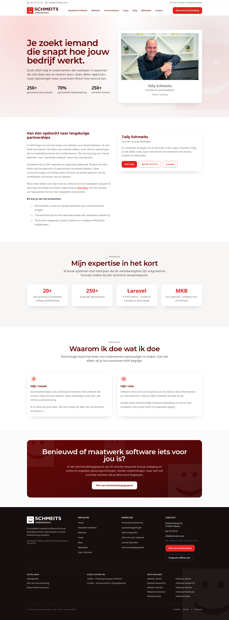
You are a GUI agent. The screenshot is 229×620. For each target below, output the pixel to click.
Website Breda (154, 596)
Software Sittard (183, 578)
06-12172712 (35, 2)
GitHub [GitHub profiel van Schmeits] (186, 609)
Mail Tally (129, 164)
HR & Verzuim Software (133, 537)
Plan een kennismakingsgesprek (114, 485)
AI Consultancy (111, 10)
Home (81, 522)
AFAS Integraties (129, 532)
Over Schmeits (85, 552)
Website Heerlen (155, 587)
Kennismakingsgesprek (133, 547)
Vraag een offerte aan (179, 557)
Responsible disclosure (38, 587)
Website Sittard (154, 578)
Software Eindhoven (185, 591)
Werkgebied (32, 578)
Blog (135, 10)
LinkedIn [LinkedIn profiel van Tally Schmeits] (176, 609)
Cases (126, 10)
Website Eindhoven (156, 591)
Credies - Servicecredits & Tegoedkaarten (106, 583)
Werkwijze (146, 10)
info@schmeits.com (56, 2)
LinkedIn (170, 164)
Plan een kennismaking (187, 10)
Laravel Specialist (130, 542)
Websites (95, 10)
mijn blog (82, 187)
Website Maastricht (156, 583)
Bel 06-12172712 (150, 164)
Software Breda (183, 596)
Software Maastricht (185, 583)
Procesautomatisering (132, 522)
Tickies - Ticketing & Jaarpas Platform (104, 578)
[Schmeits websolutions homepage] (42, 10)
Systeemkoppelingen (132, 527)
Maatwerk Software (77, 10)
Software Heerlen (184, 587)
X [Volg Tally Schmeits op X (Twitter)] (191, 609)
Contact (159, 10)
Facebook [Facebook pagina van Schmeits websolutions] (198, 609)
